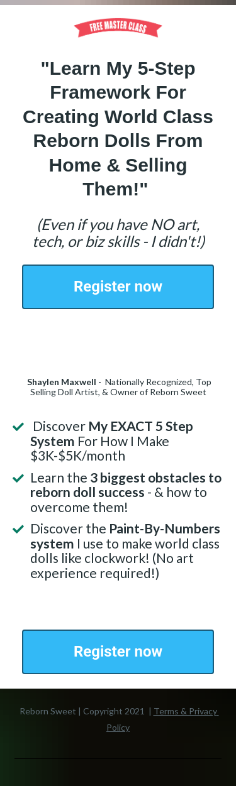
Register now (118, 286)
